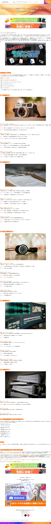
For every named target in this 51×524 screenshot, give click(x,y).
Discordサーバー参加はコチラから (25, 482)
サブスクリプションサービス (19, 2)
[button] (25, 66)
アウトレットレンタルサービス (25, 2)
